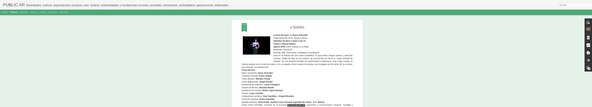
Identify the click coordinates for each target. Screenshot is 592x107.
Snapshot (53, 12)
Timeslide (63, 12)
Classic (4, 12)
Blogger (307, 105)
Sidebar (42, 12)
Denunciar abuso (317, 105)
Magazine (24, 12)
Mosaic (34, 12)
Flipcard (14, 12)
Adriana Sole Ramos (310, 36)
